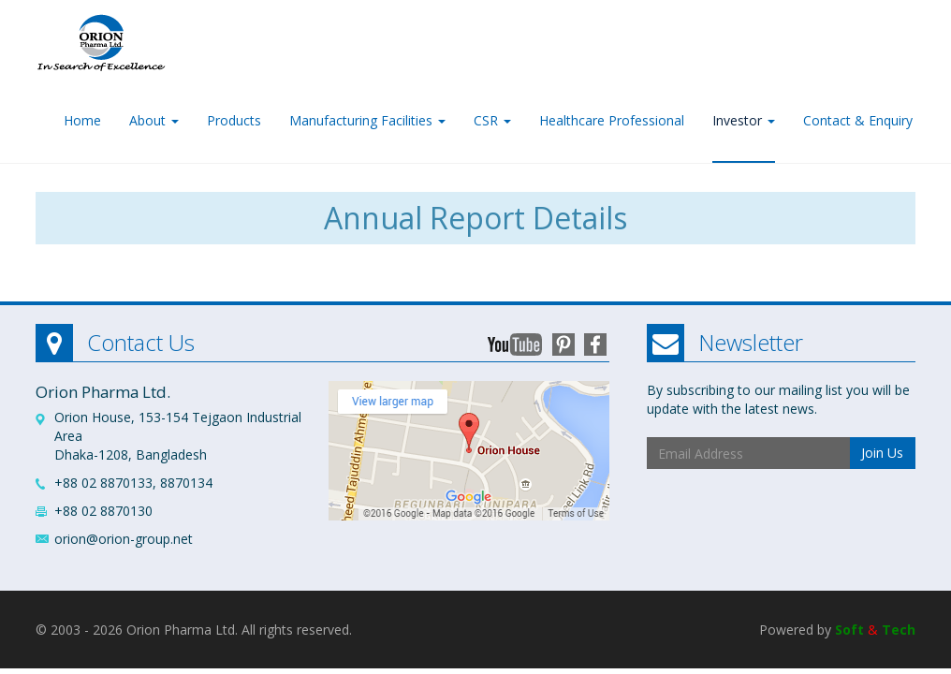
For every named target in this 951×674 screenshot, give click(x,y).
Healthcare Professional (611, 120)
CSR (492, 120)
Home (82, 120)
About (154, 120)
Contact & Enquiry (858, 120)
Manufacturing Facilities (367, 120)
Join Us (882, 453)
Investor (743, 120)
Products (234, 120)
